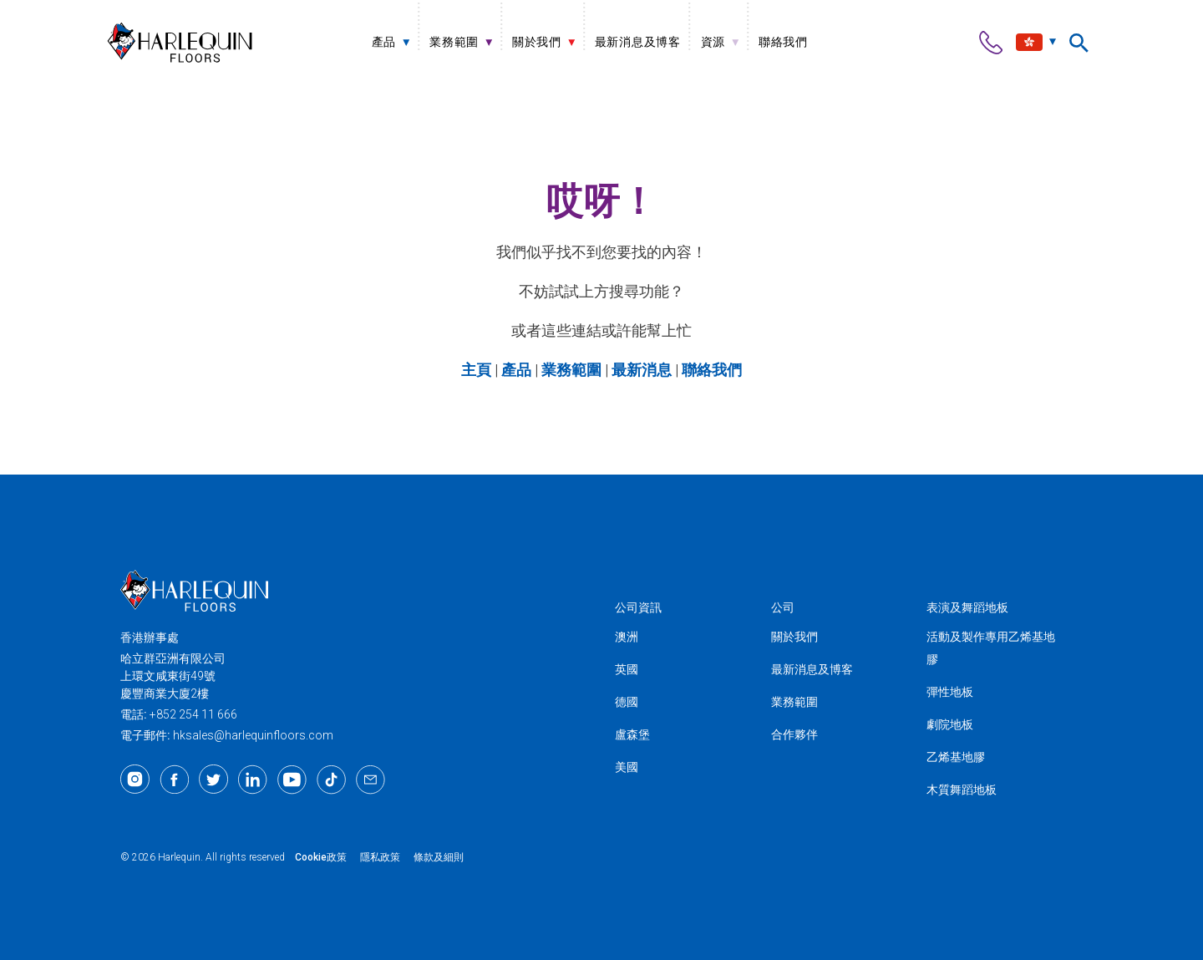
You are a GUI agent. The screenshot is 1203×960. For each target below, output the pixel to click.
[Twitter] (213, 779)
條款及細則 (439, 857)
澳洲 (626, 636)
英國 (626, 669)
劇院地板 (949, 724)
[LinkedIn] (252, 779)
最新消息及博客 (812, 669)
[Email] (370, 779)
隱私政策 (380, 857)
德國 (626, 702)
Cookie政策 (321, 857)
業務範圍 (794, 702)
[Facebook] (174, 779)
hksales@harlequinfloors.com (253, 735)
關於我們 (794, 636)
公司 (782, 607)
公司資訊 (638, 607)
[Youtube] (292, 779)
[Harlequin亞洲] (180, 42)
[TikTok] (331, 779)
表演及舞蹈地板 (967, 607)
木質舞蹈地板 (961, 789)
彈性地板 (949, 691)
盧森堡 (632, 734)
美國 (626, 767)
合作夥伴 (794, 734)
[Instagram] (135, 779)
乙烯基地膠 (955, 757)
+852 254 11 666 (193, 714)
